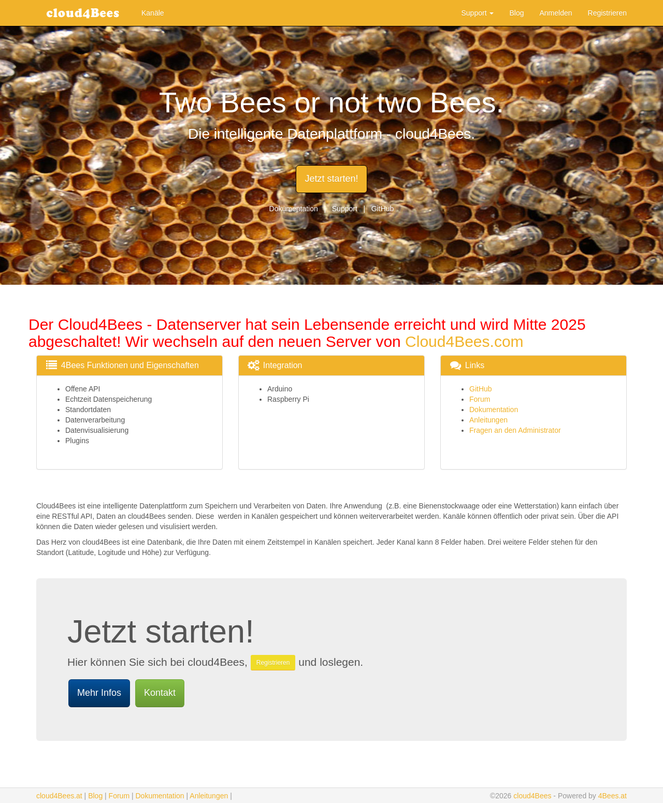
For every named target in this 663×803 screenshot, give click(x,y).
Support (478, 13)
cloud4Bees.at (59, 796)
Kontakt (160, 693)
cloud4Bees (532, 796)
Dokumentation (293, 209)
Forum (479, 399)
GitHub (382, 209)
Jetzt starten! (331, 178)
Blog (516, 13)
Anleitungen (488, 420)
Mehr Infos (99, 693)
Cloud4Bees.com (464, 341)
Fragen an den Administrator (515, 430)
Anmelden (555, 13)
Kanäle (152, 13)
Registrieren (607, 13)
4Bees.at (612, 796)
